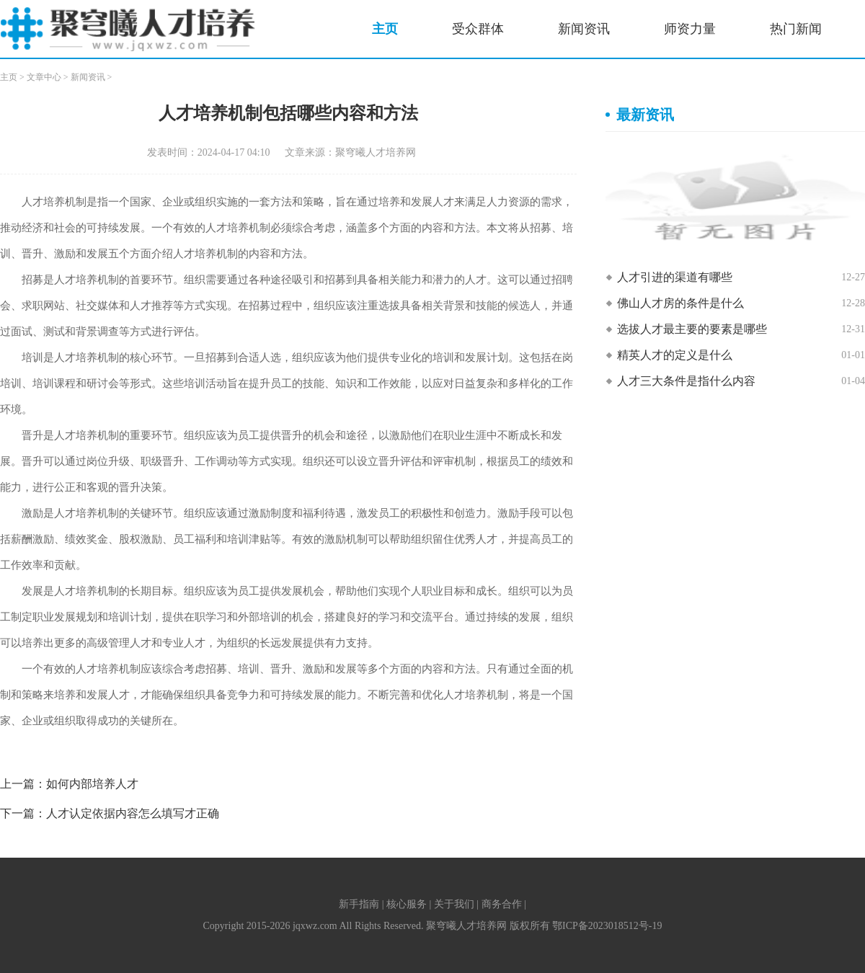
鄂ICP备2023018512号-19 (607, 925)
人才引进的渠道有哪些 (674, 277)
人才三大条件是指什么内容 (686, 381)
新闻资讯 (584, 29)
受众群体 (478, 29)
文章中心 (44, 77)
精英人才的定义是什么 (674, 355)
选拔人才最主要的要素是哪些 (692, 329)
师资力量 (690, 29)
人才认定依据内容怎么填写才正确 (132, 813)
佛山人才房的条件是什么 (680, 303)
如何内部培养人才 (92, 784)
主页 (385, 29)
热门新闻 (796, 29)
